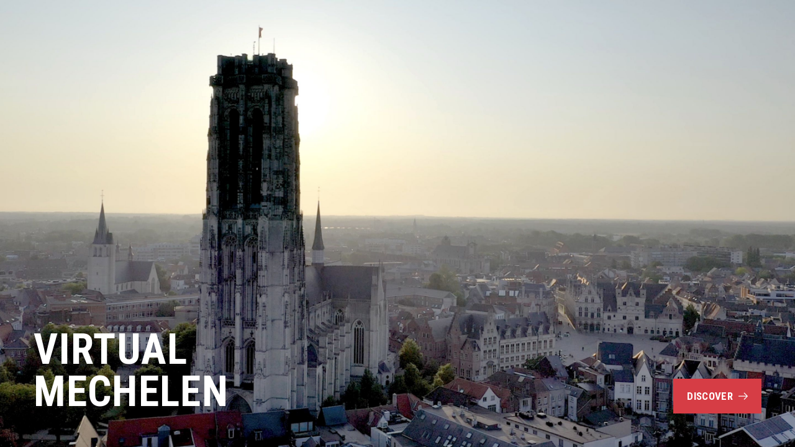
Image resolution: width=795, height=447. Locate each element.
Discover (717, 396)
